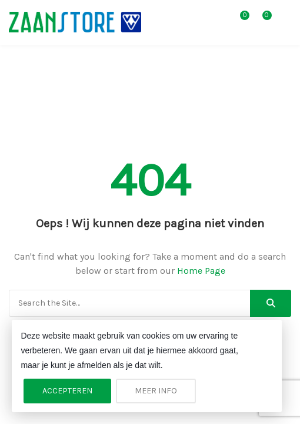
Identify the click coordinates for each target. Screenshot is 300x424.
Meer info (156, 391)
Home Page (201, 270)
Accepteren (67, 391)
